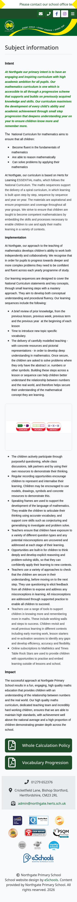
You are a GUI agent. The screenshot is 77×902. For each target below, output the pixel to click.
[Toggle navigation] (72, 13)
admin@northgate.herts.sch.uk (42, 803)
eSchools (51, 880)
